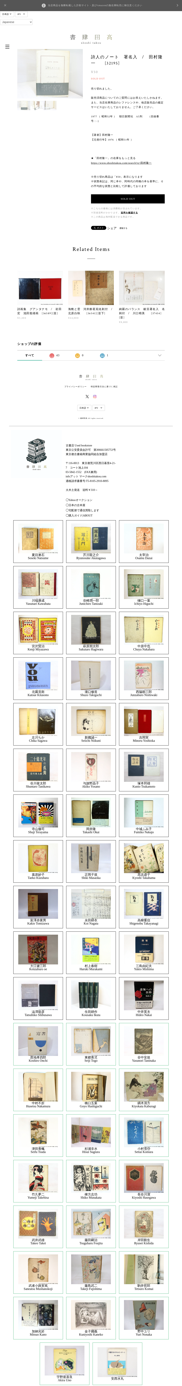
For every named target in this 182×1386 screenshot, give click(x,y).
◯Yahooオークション (79, 500)
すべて (29, 355)
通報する (123, 228)
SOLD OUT (128, 198)
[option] (50, 73)
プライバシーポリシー (75, 386)
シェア (112, 228)
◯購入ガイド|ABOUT (79, 515)
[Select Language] (16, 22)
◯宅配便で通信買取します (82, 510)
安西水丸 (117, 1378)
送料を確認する (129, 213)
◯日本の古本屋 (75, 505)
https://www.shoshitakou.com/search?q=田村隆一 (121, 162)
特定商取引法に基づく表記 (104, 386)
